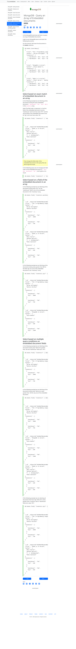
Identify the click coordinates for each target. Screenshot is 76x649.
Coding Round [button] (23, 1)
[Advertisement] (14, 55)
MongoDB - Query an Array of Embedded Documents (14, 23)
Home (18, 1)
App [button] (41, 1)
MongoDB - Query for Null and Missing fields (13, 27)
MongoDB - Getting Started (13, 6)
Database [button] (37, 1)
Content (45, 1)
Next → (43, 32)
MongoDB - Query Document (14, 15)
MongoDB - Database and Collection (13, 9)
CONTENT (50, 642)
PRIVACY (31, 642)
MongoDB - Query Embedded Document (14, 18)
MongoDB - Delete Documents (12, 34)
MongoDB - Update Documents (12, 31)
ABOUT (25, 642)
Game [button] (49, 1)
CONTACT (41, 642)
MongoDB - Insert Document (14, 12)
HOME (21, 642)
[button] (53, 1)
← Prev (27, 32)
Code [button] (32, 1)
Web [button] (29, 1)
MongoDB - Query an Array (13, 20)
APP (55, 642)
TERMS (35, 642)
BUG (46, 642)
